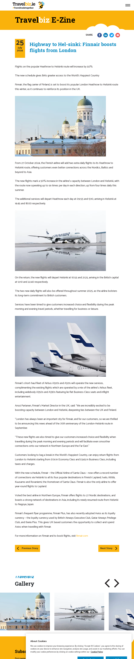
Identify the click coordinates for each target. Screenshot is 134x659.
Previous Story (27, 548)
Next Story (108, 548)
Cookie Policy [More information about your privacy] (97, 657)
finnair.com (82, 536)
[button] (107, 583)
